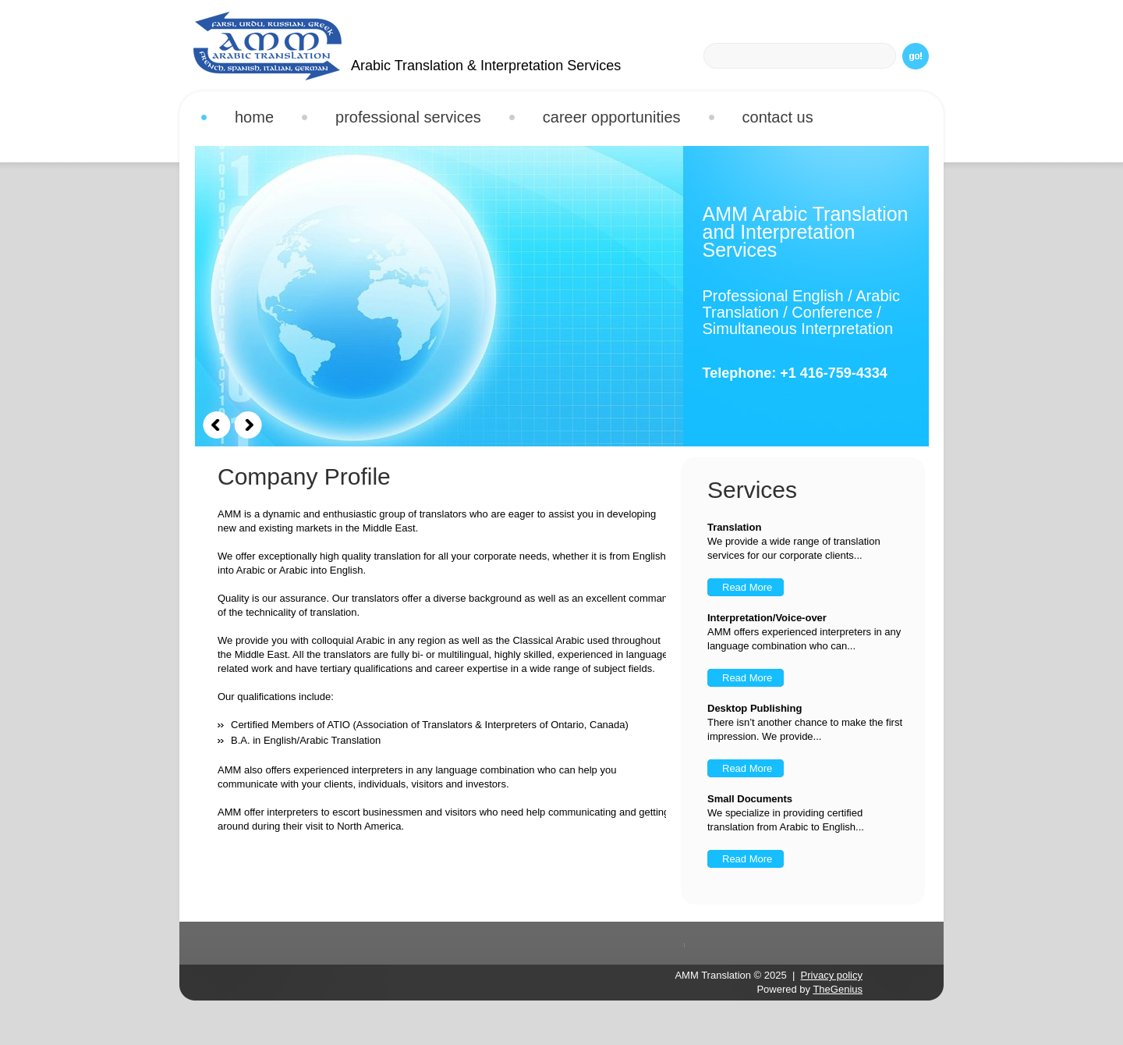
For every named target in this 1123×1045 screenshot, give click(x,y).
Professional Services (402, 119)
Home (254, 117)
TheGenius (838, 989)
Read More (747, 587)
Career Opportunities (612, 117)
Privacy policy (832, 975)
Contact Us (777, 117)
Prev (217, 425)
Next (248, 425)
